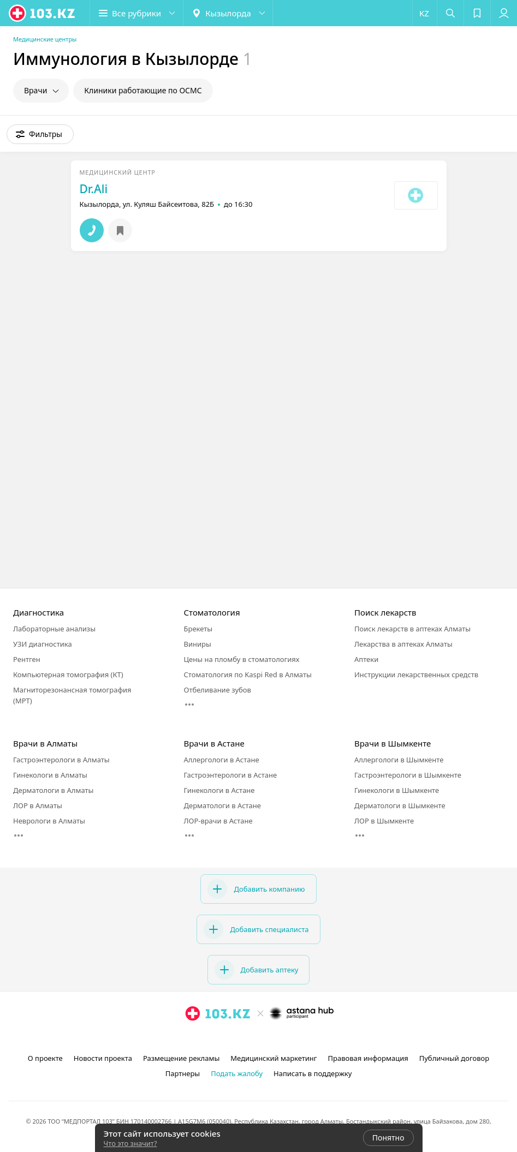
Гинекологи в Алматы (50, 775)
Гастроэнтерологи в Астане (230, 775)
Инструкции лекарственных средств (416, 674)
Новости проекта (103, 1058)
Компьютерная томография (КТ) (68, 674)
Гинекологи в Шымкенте (396, 790)
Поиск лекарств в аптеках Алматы (412, 629)
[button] (136, 13)
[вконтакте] (275, 1037)
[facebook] (259, 1037)
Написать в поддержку (313, 1073)
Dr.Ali (94, 188)
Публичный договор (454, 1058)
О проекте (45, 1058)
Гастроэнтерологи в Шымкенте (407, 775)
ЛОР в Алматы (37, 805)
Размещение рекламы (181, 1058)
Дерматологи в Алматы (53, 790)
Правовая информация (368, 1058)
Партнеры (182, 1073)
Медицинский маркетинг (273, 1058)
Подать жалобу (237, 1073)
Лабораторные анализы (54, 629)
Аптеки (366, 659)
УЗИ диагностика (42, 644)
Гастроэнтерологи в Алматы (61, 760)
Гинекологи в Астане (219, 790)
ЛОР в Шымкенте (384, 821)
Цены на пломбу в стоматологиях (242, 659)
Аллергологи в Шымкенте (398, 760)
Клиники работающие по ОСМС (142, 90)
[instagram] (244, 1037)
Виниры (197, 644)
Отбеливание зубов (217, 690)
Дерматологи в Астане (222, 805)
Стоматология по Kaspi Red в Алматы (248, 674)
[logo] (42, 13)
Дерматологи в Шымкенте (399, 805)
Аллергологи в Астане (221, 760)
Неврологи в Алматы (49, 821)
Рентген (26, 659)
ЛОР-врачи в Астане (218, 821)
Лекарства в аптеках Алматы (403, 644)
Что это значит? (130, 1143)
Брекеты (198, 629)
